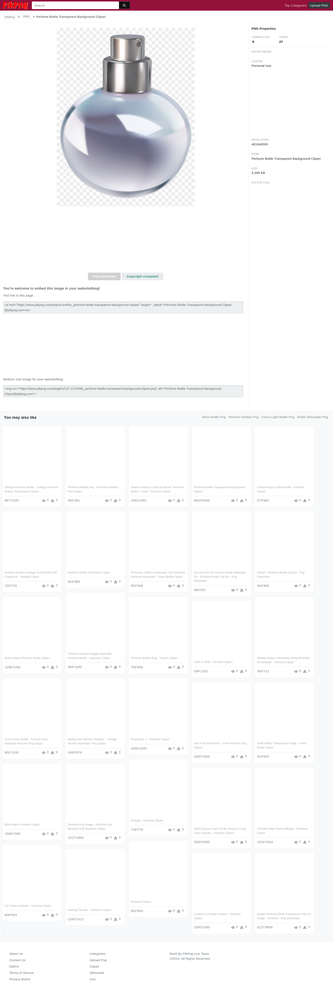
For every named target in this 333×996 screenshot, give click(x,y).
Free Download (104, 276)
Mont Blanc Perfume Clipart (22, 824)
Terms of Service (21, 973)
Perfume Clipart (141, 901)
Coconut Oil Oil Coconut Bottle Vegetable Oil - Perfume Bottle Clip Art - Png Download (220, 576)
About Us (16, 953)
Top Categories (296, 5)
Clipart (94, 966)
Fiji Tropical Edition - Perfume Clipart (28, 905)
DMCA (14, 966)
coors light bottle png (277, 417)
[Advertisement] (125, 240)
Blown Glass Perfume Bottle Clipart (27, 658)
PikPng (10, 17)
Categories (98, 953)
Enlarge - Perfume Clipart (147, 820)
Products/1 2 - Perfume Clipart (150, 739)
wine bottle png (214, 417)
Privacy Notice (19, 979)
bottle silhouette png (312, 417)
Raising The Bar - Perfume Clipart (89, 910)
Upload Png (98, 960)
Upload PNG (319, 5)
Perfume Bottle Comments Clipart (89, 572)
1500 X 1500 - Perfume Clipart (213, 662)
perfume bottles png (244, 417)
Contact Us (17, 960)
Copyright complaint (142, 276)
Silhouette (97, 973)
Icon (93, 979)
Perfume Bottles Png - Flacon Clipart (154, 658)
